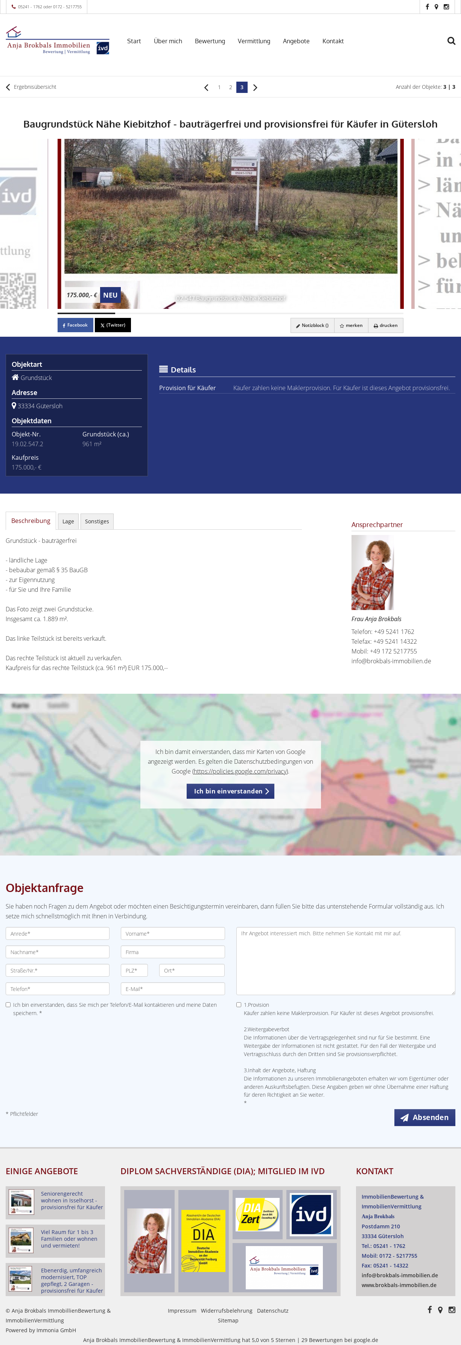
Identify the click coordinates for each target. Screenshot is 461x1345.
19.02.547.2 (27, 444)
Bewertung (210, 41)
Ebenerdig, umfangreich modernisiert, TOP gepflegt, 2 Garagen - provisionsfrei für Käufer (72, 1280)
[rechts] (255, 87)
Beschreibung (30, 521)
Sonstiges (97, 521)
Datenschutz (273, 1310)
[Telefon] (58, 988)
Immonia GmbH (56, 1330)
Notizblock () (311, 325)
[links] (206, 87)
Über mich (168, 41)
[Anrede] (58, 933)
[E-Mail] (173, 988)
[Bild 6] (374, 313)
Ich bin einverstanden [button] (228, 791)
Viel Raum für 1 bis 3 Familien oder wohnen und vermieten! (69, 1238)
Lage (68, 521)
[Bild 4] (259, 313)
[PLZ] (134, 970)
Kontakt (333, 41)
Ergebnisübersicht (31, 87)
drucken (385, 325)
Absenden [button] (431, 1117)
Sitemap (228, 1320)
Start (134, 41)
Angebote (296, 41)
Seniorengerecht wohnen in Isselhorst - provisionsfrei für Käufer (72, 1200)
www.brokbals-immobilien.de (399, 1285)
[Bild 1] (86, 313)
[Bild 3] (201, 313)
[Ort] (192, 970)
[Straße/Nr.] (58, 970)
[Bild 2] (144, 313)
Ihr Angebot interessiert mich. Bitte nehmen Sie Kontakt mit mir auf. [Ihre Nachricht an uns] (346, 961)
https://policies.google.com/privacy (240, 771)
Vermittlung (254, 41)
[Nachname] (58, 951)
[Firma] (173, 951)
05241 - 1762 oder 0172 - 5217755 (50, 6)
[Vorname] (173, 933)
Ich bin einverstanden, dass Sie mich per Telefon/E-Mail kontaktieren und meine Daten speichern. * (111, 1009)
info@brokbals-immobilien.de (391, 661)
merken (350, 325)
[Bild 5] (317, 313)
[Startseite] (58, 40)
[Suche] (455, 45)
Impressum (182, 1310)
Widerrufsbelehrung (227, 1310)
